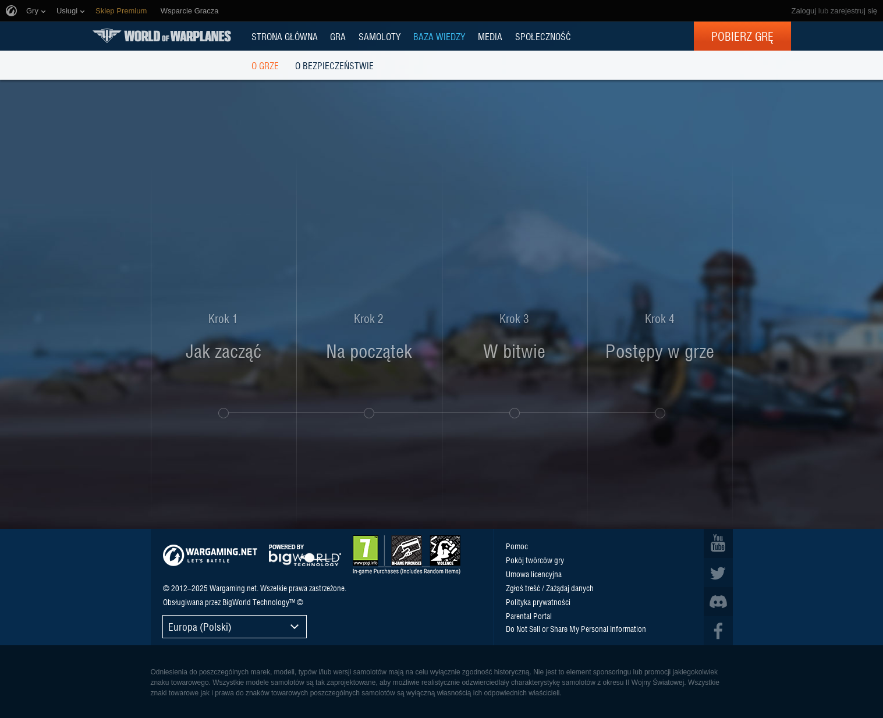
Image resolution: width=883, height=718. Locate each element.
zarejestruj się (854, 10)
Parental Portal (529, 615)
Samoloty (379, 36)
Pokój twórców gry (535, 560)
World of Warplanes (162, 36)
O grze (265, 65)
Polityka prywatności (538, 601)
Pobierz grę (742, 36)
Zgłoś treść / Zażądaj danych (550, 587)
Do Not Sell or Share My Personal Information (576, 628)
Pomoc (517, 546)
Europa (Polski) (200, 626)
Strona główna (284, 36)
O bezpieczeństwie (334, 65)
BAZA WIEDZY (439, 36)
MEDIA (490, 36)
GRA (338, 36)
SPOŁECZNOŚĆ (543, 36)
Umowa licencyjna (534, 574)
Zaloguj (804, 10)
